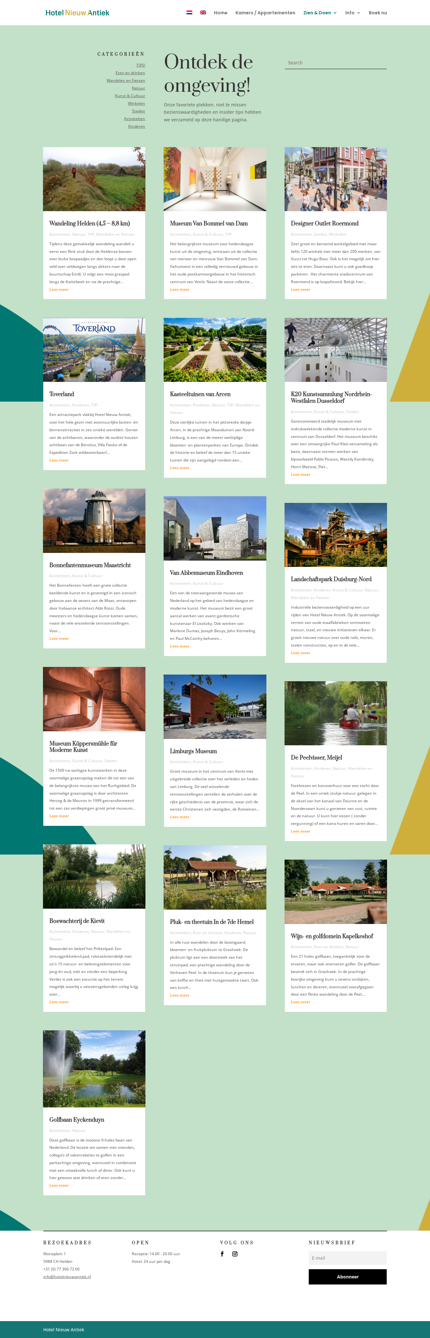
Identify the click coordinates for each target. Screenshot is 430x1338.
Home (221, 13)
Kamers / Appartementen (265, 13)
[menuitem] (189, 18)
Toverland (61, 394)
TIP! (91, 234)
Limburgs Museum (193, 751)
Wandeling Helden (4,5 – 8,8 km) (89, 223)
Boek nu (378, 13)
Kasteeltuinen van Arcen (200, 394)
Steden (138, 110)
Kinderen (136, 125)
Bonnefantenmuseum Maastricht (90, 565)
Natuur (138, 88)
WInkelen (337, 234)
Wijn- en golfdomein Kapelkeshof (332, 936)
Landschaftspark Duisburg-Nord (331, 579)
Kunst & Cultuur (130, 95)
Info (350, 13)
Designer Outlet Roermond (324, 223)
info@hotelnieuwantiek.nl (67, 1276)
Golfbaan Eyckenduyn (76, 1120)
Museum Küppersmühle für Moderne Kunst (83, 747)
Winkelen (136, 103)
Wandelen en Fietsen (125, 80)
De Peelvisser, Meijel (316, 758)
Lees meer (59, 289)
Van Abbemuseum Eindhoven (206, 573)
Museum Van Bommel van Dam (209, 223)
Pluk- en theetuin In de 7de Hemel (212, 922)
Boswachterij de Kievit (77, 921)
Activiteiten (134, 118)
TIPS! (140, 65)
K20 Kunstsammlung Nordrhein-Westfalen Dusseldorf (331, 398)
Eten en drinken (130, 72)
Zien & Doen (317, 13)
